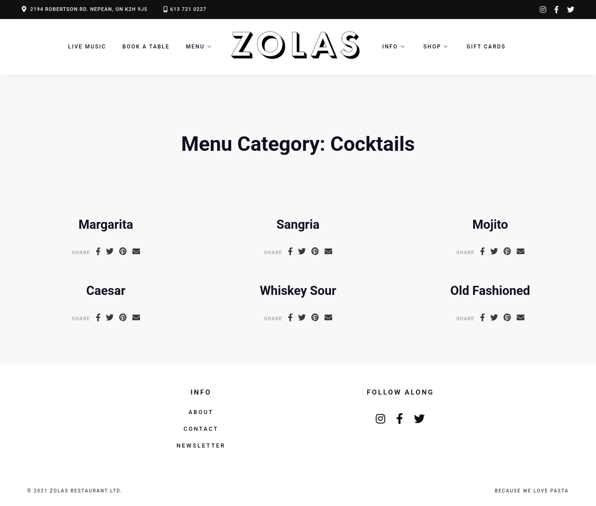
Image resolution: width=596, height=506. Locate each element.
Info (390, 46)
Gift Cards (485, 46)
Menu (195, 46)
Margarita (105, 224)
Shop (432, 46)
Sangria (298, 224)
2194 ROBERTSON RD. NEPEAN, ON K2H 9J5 (89, 9)
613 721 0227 (188, 9)
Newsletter (200, 445)
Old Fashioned (490, 290)
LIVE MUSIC (87, 46)
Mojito (490, 224)
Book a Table (146, 46)
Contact (201, 428)
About (201, 412)
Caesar (105, 290)
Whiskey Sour (298, 290)
